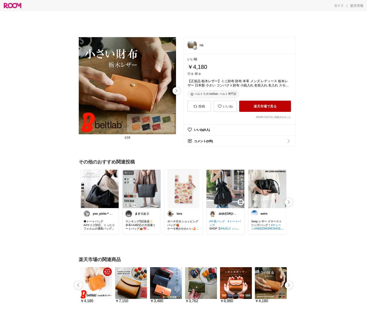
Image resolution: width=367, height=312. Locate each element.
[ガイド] (339, 6)
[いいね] (225, 106)
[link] (100, 189)
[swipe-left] (78, 285)
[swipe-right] (176, 91)
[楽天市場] (356, 6)
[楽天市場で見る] (265, 106)
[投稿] (199, 106)
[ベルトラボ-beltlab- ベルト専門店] (213, 94)
